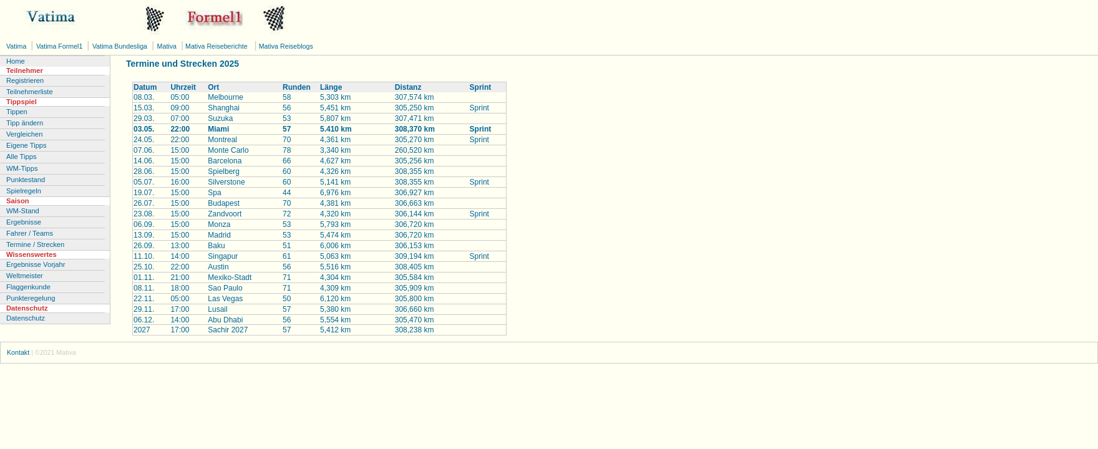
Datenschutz (25, 318)
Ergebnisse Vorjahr (36, 264)
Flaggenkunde (28, 287)
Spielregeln (23, 191)
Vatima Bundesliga (120, 46)
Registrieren (25, 80)
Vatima (17, 46)
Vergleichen (24, 134)
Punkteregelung (30, 298)
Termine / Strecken (35, 244)
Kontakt (18, 352)
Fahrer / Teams (29, 233)
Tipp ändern (24, 123)
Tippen (16, 111)
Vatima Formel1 (60, 46)
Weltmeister (24, 275)
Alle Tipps (21, 156)
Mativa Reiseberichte (215, 46)
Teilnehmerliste (29, 91)
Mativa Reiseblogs (285, 46)
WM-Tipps (22, 168)
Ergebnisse (23, 222)
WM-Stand (22, 211)
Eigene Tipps (26, 145)
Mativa (167, 46)
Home (15, 61)
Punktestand (25, 179)
